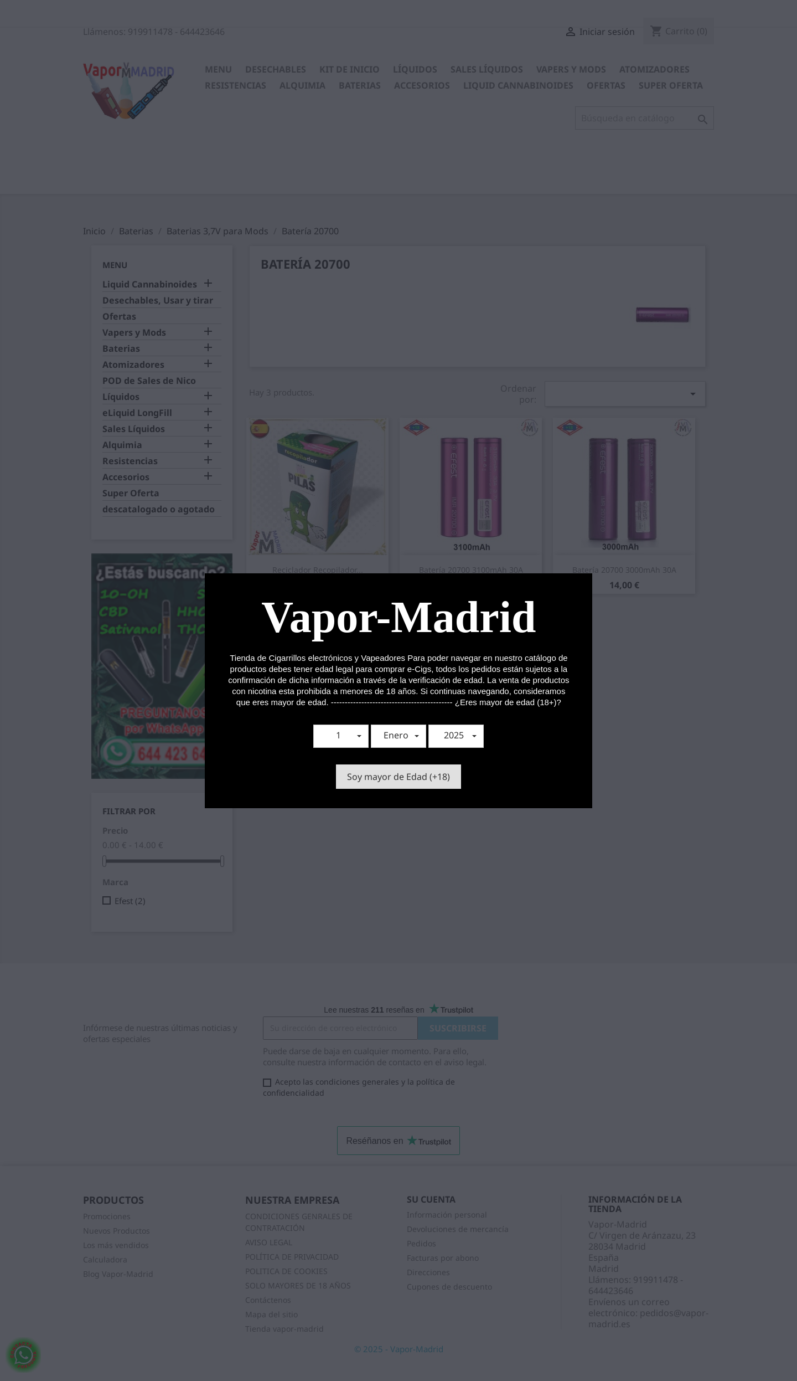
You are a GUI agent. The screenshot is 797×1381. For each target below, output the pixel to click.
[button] (341, 736)
